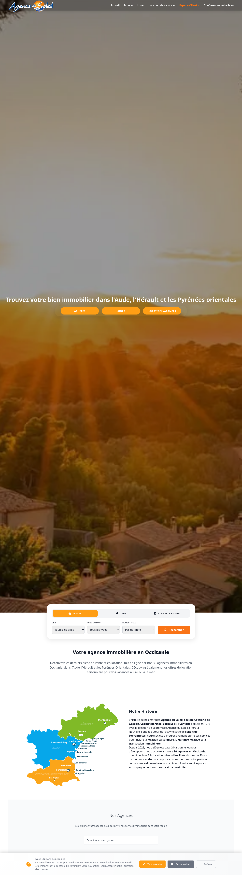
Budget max (129, 623)
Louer (141, 5)
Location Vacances (162, 311)
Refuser (205, 864)
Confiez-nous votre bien (219, 5)
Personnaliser (178, 864)
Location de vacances (162, 5)
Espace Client (189, 5)
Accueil (115, 5)
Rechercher (174, 630)
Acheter (128, 5)
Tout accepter (148, 864)
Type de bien (94, 623)
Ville (54, 623)
